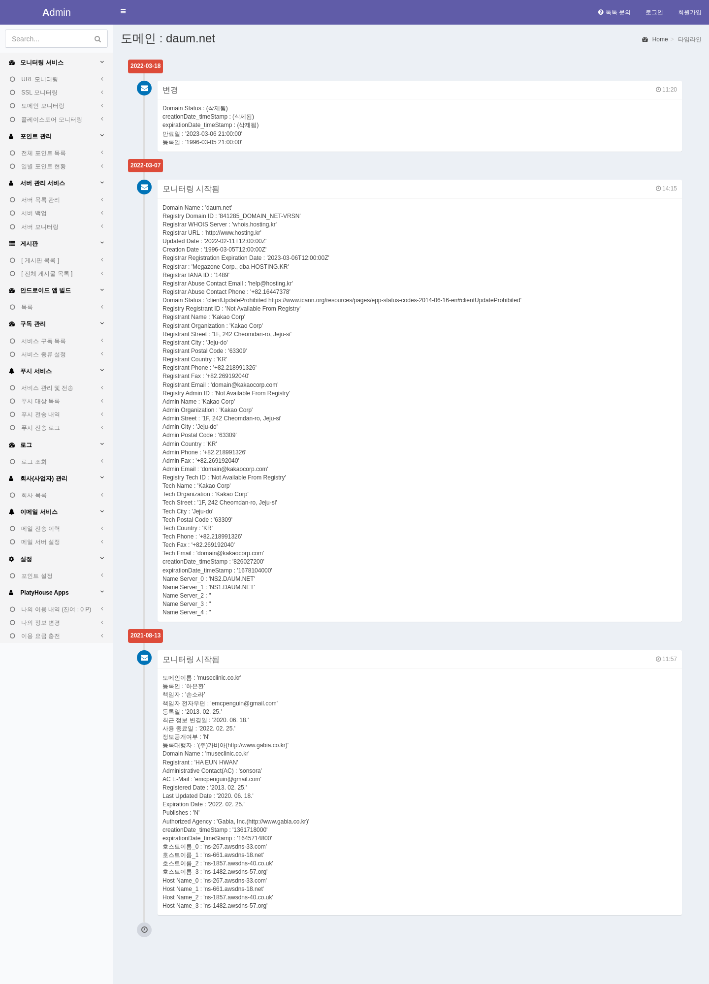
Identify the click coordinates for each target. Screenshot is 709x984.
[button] (123, 11)
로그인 (654, 12)
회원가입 (690, 12)
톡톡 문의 (614, 12)
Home (655, 39)
